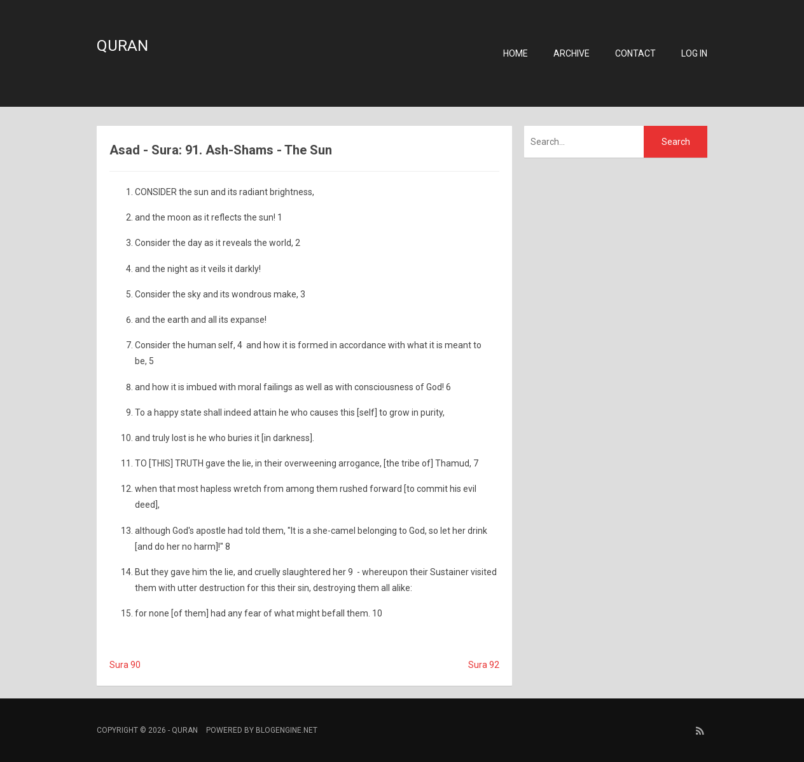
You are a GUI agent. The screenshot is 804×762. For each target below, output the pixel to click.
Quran (122, 46)
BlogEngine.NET (286, 730)
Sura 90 (125, 665)
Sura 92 (483, 665)
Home (515, 53)
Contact (635, 53)
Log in (694, 53)
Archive (571, 53)
